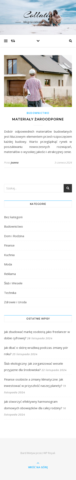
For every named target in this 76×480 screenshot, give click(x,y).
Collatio (38, 14)
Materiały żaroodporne (38, 119)
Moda (8, 264)
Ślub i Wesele (13, 283)
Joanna (14, 162)
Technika (10, 293)
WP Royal (49, 453)
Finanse (9, 245)
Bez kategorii (13, 217)
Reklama (10, 274)
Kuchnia (9, 255)
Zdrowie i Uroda (15, 302)
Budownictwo (38, 113)
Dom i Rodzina (14, 236)
